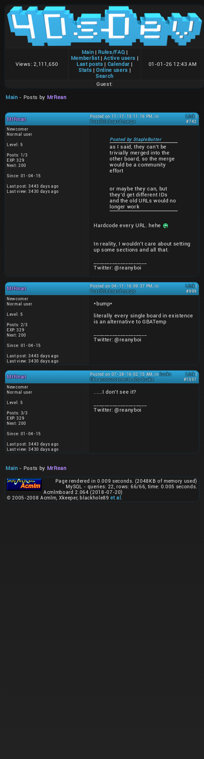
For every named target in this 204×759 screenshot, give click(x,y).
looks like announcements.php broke (130, 377)
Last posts (89, 64)
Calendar (119, 64)
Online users (112, 70)
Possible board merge (112, 121)
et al (115, 498)
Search (105, 76)
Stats (85, 70)
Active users (119, 58)
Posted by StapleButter (135, 139)
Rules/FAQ (111, 52)
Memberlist (85, 58)
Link (190, 116)
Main (88, 52)
